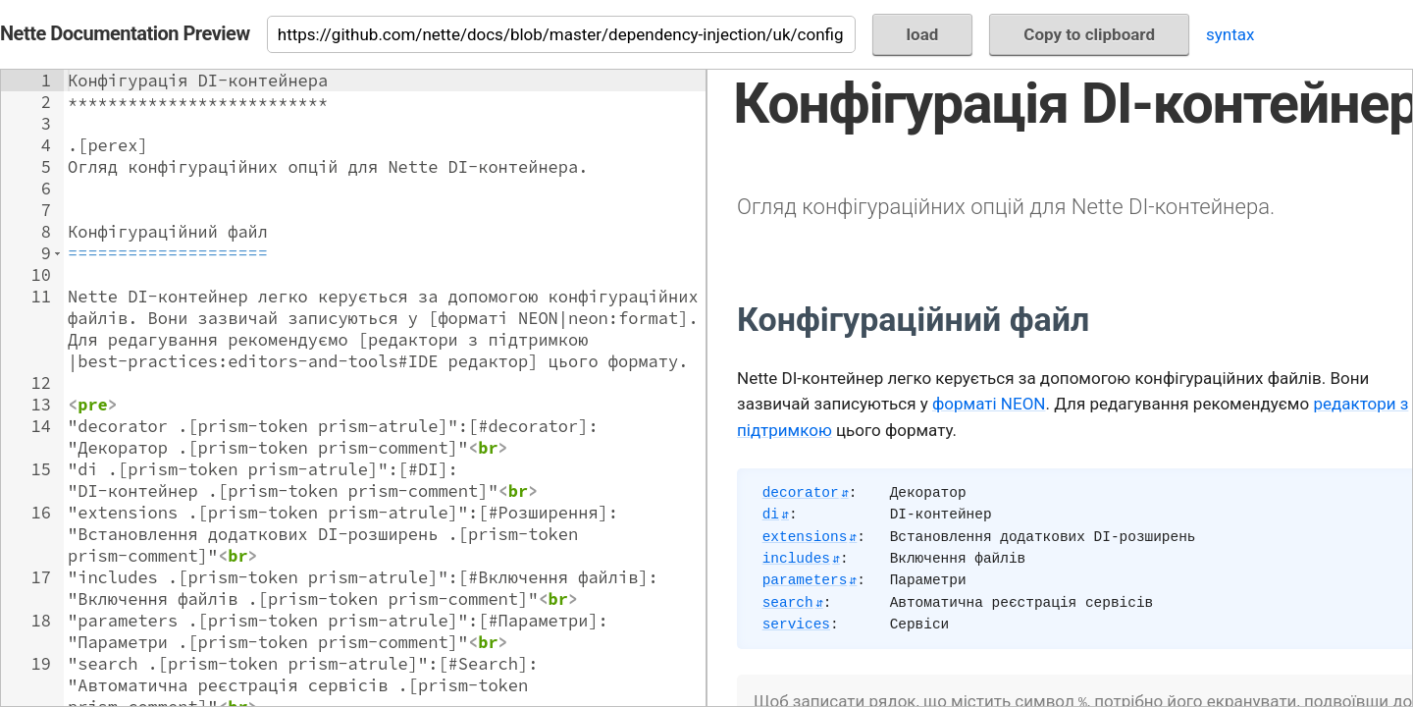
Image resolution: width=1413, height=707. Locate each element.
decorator (800, 493)
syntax (1230, 34)
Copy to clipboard (1089, 34)
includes (796, 559)
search (787, 603)
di (770, 514)
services (796, 624)
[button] (57, 253)
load (923, 34)
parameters (805, 580)
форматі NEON (988, 403)
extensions (805, 537)
